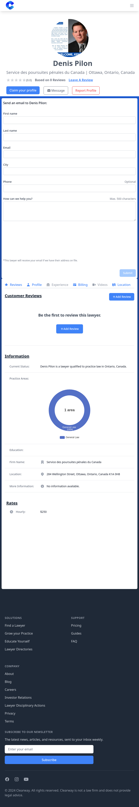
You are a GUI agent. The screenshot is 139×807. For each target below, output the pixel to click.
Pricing (76, 625)
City (5, 165)
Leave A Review (81, 80)
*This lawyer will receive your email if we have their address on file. (40, 260)
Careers (10, 689)
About (9, 674)
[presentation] (19, 240)
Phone (7, 182)
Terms (9, 721)
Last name (10, 130)
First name (10, 113)
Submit (127, 273)
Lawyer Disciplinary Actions (25, 705)
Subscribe (49, 760)
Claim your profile (23, 90)
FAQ (74, 641)
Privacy (10, 713)
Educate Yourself (17, 641)
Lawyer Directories (18, 649)
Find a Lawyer (15, 625)
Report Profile (85, 90)
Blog (8, 681)
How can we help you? (17, 199)
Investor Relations (18, 697)
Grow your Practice (19, 633)
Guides (76, 633)
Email (6, 147)
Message (56, 90)
